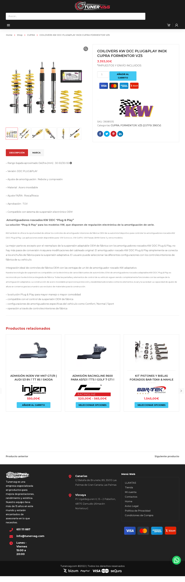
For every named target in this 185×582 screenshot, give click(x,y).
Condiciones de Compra (139, 518)
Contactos (131, 500)
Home (9, 35)
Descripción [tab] (17, 152)
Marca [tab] (36, 152)
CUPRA (31, 35)
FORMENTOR (128, 125)
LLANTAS (130, 486)
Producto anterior (17, 456)
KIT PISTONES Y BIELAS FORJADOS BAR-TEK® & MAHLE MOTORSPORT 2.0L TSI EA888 (151, 402)
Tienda (129, 490)
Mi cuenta (130, 495)
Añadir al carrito (123, 76)
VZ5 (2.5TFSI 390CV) (149, 125)
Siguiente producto (167, 456)
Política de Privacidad (137, 514)
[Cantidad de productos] (103, 74)
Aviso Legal (131, 509)
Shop (20, 35)
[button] (83, 48)
